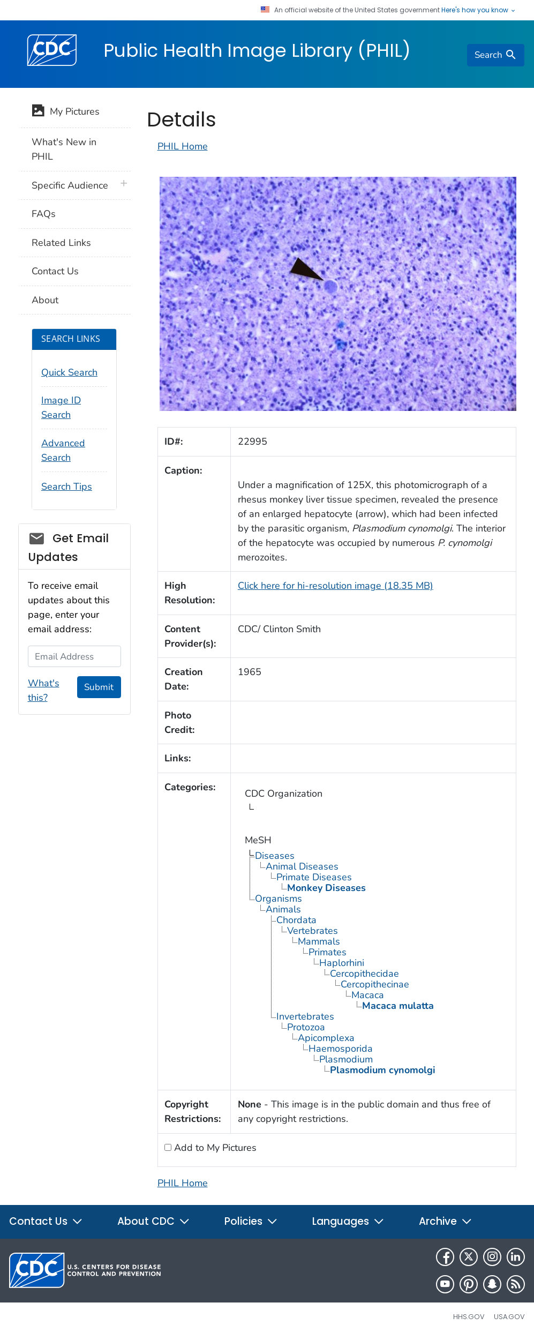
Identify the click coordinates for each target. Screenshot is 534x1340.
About (45, 300)
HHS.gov (469, 1317)
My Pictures (66, 112)
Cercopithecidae (364, 973)
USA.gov (509, 1317)
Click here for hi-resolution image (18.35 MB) (335, 585)
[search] (495, 55)
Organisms (278, 898)
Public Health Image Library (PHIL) (257, 50)
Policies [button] (251, 1221)
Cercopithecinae (375, 984)
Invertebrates (305, 1016)
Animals (283, 909)
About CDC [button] (153, 1221)
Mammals (319, 941)
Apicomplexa (326, 1037)
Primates (328, 952)
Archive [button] (445, 1221)
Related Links (61, 242)
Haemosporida (341, 1048)
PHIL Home (182, 146)
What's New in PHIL (64, 149)
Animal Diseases (302, 866)
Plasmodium (346, 1059)
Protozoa (306, 1027)
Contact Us (55, 271)
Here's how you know (478, 10)
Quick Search (69, 372)
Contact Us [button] (46, 1221)
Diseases (275, 855)
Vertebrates (312, 930)
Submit (99, 687)
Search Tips (66, 486)
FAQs (44, 213)
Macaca (367, 995)
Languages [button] (348, 1221)
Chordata (296, 920)
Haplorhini (341, 962)
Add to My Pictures (214, 1147)
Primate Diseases (314, 877)
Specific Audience (70, 185)
